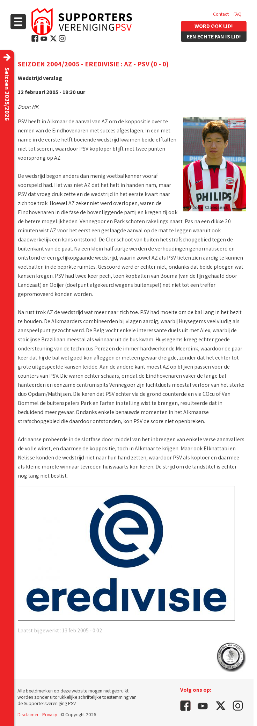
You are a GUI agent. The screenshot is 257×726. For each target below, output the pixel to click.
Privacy (49, 714)
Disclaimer (28, 714)
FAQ (238, 14)
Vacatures (223, 28)
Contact (221, 14)
